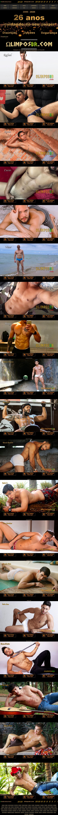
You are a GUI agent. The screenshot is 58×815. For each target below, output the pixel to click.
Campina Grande (35, 808)
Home (5, 5)
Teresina (52, 807)
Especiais (14, 7)
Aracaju (3, 805)
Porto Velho (22, 807)
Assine (43, 7)
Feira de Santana (4, 810)
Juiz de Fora (37, 810)
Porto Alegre (16, 807)
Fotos (43, 5)
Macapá (54, 805)
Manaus (6, 807)
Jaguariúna (24, 810)
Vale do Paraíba (50, 812)
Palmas (12, 807)
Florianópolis (37, 805)
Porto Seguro (4, 812)
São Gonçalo (31, 812)
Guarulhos (14, 810)
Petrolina (55, 810)
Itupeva (20, 810)
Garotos (15, 5)
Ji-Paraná (28, 810)
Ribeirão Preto (17, 812)
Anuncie (34, 7)
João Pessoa (50, 805)
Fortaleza (42, 805)
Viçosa (55, 812)
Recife (26, 807)
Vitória (55, 807)
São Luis (43, 807)
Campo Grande (24, 805)
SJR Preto (27, 812)
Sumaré (40, 812)
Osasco (51, 810)
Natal (9, 807)
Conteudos (33, 5)
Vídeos (53, 5)
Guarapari (10, 810)
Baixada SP (15, 808)
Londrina (44, 810)
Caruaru (50, 808)
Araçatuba (6, 808)
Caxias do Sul (54, 808)
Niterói (48, 810)
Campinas (41, 808)
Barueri (27, 808)
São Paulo (48, 807)
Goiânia (45, 805)
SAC (24, 7)
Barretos (23, 808)
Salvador (39, 807)
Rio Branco (30, 807)
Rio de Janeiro (34, 807)
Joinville (32, 810)
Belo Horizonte (11, 805)
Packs (24, 5)
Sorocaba (36, 812)
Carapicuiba (45, 808)
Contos (5, 7)
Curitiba (32, 805)
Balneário (19, 808)
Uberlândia (44, 812)
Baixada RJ (10, 808)
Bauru (30, 808)
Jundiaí (41, 810)
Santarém (22, 812)
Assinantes (53, 7)
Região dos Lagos (11, 812)
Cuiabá (29, 805)
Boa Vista (16, 805)
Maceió (2, 807)
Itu (17, 810)
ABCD (2, 808)
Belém (6, 805)
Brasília (19, 805)
